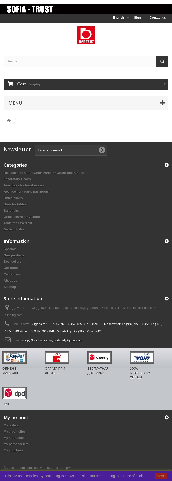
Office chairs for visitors (22, 217)
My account (16, 417)
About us (10, 280)
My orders (11, 425)
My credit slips (14, 431)
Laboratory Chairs (17, 179)
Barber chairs (14, 229)
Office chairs (13, 198)
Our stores (12, 268)
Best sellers (12, 261)
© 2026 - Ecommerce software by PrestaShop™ (37, 468)
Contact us (158, 17)
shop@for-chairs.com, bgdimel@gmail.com (52, 340)
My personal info (16, 444)
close (161, 476)
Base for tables (15, 204)
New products (14, 255)
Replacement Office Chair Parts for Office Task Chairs (44, 173)
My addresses (14, 438)
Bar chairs (11, 210)
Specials (10, 249)
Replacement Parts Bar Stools (26, 191)
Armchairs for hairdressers (24, 185)
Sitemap (10, 287)
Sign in (139, 17)
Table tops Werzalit (18, 223)
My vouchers (13, 450)
